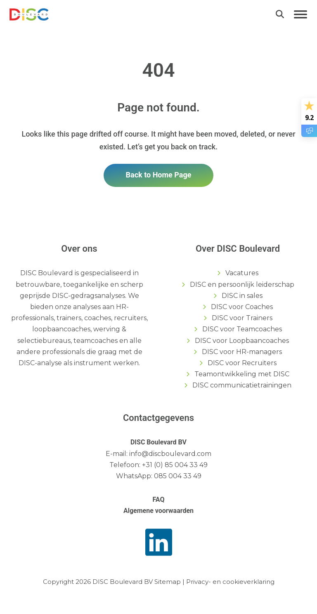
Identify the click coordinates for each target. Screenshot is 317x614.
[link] (29, 14)
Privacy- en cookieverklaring (230, 582)
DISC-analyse (40, 363)
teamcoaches (95, 341)
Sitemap (167, 582)
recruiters (130, 318)
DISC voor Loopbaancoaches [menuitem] (242, 341)
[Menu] (300, 14)
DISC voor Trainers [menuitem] (242, 318)
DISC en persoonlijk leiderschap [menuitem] (242, 284)
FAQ (159, 499)
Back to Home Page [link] (159, 174)
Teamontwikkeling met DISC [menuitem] (241, 374)
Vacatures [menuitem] (241, 273)
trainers (69, 318)
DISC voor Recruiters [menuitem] (242, 363)
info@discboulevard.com (170, 454)
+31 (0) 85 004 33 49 (175, 465)
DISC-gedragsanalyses (88, 296)
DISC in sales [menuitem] (242, 296)
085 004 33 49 (177, 476)
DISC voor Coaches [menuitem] (242, 307)
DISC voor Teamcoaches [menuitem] (242, 329)
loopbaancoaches (61, 329)
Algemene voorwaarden (158, 511)
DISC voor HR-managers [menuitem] (242, 352)
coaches (97, 318)
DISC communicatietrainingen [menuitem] (241, 385)
